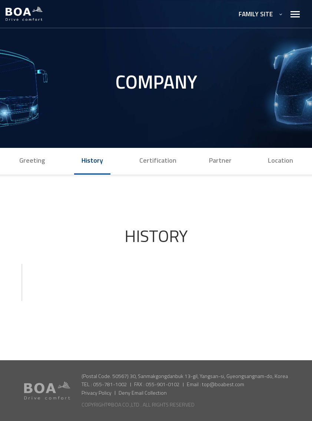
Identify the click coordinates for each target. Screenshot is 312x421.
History (92, 160)
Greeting (32, 160)
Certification (157, 160)
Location (280, 160)
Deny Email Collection (143, 393)
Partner (220, 160)
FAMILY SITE (260, 14)
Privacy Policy (97, 393)
